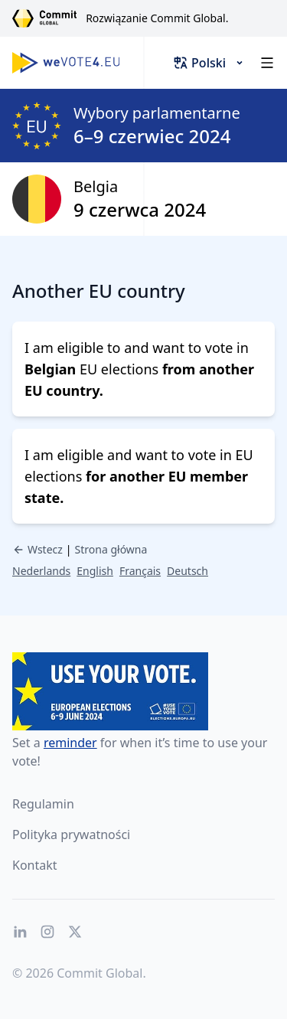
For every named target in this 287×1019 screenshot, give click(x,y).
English (95, 570)
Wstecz (37, 549)
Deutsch (187, 570)
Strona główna (111, 549)
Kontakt (34, 865)
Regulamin (43, 803)
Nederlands (41, 570)
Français (140, 570)
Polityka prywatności (71, 834)
